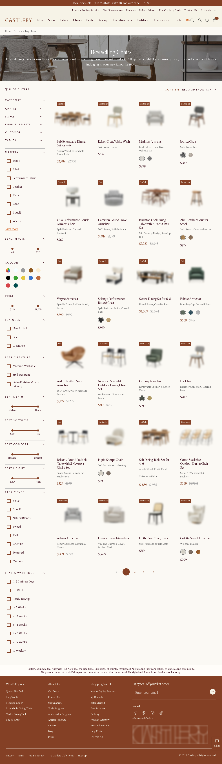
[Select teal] (16, 285)
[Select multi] (8, 270)
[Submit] (213, 692)
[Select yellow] (23, 278)
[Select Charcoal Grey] (183, 155)
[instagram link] (153, 713)
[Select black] (8, 278)
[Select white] (16, 270)
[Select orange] (38, 278)
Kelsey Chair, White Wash (114, 142)
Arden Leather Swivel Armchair (70, 383)
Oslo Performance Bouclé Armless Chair (73, 222)
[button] (207, 20)
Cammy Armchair (150, 381)
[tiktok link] (161, 713)
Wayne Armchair (67, 299)
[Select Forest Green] (183, 312)
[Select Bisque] (142, 158)
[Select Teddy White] (101, 473)
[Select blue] (31, 278)
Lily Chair (186, 381)
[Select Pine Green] (142, 398)
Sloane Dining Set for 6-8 (155, 299)
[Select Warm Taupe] (191, 237)
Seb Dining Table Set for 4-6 (154, 462)
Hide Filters (17, 89)
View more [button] (11, 229)
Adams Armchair (67, 538)
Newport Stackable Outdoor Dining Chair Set (112, 385)
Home (8, 31)
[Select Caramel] (183, 237)
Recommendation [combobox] (197, 89)
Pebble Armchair (190, 299)
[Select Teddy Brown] (108, 473)
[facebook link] (135, 713)
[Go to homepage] (18, 20)
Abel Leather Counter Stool (194, 222)
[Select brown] (31, 270)
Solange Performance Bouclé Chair (111, 301)
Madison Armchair (151, 142)
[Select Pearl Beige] (191, 155)
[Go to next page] (152, 571)
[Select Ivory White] (198, 312)
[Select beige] (38, 270)
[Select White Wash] (108, 320)
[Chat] (217, 743)
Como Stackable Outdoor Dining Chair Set (194, 464)
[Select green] (16, 278)
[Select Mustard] (149, 398)
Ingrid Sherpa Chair (110, 460)
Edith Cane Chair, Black (153, 538)
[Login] (199, 20)
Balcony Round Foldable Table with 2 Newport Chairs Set (72, 464)
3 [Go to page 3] (143, 572)
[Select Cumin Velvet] (198, 552)
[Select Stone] (149, 158)
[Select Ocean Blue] (191, 312)
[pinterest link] (144, 713)
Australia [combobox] (206, 10)
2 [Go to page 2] (135, 572)
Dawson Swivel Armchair (113, 538)
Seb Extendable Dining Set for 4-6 (71, 144)
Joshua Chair (188, 142)
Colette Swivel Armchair (195, 538)
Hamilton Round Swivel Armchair (112, 222)
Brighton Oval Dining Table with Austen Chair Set (154, 224)
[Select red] (8, 285)
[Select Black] (101, 320)
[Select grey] (23, 270)
